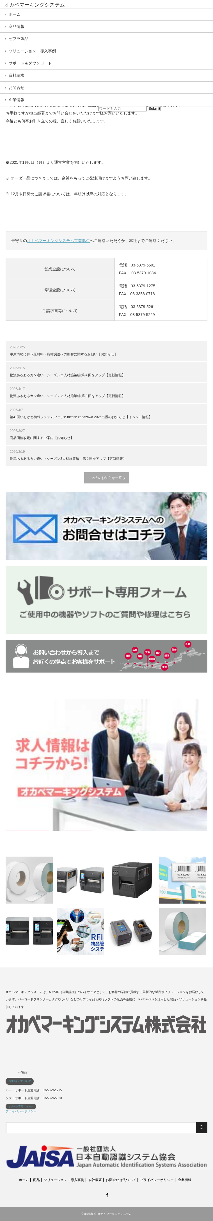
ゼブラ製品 (18, 38)
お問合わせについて (19, 1081)
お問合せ (16, 87)
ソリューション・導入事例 (32, 51)
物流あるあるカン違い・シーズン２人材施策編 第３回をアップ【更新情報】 (67, 396)
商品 (36, 1180)
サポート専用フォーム (20, 1106)
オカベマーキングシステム (115, 1213)
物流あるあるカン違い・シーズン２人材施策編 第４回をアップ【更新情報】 (67, 375)
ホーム (14, 14)
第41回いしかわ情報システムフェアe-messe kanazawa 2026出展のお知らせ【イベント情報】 (81, 417)
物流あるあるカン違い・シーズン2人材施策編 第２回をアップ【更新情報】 (68, 459)
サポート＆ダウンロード (30, 63)
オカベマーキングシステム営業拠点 (58, 240)
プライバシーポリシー (21, 1111)
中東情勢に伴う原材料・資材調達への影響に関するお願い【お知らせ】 (64, 354)
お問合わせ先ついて (121, 1180)
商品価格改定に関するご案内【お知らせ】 (42, 438)
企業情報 (16, 99)
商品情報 (16, 26)
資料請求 (16, 75)
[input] (123, 108)
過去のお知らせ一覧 (106, 478)
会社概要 (95, 1180)
